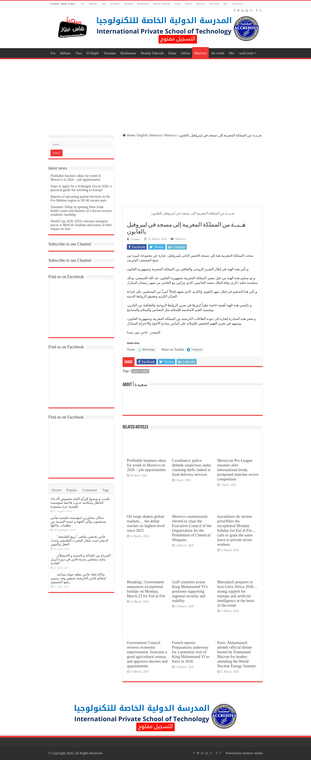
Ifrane (178, 3)
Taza (103, 3)
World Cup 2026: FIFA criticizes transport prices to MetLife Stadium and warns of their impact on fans (81, 225)
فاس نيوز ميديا (137, 332)
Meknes (93, 3)
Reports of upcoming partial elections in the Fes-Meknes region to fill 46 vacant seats (80, 198)
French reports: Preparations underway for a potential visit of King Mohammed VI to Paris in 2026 (190, 651)
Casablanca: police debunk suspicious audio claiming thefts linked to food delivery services (191, 467)
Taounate (128, 3)
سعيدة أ (135, 239)
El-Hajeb (114, 3)
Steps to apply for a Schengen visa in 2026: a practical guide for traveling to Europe (81, 188)
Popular (71, 490)
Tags (105, 490)
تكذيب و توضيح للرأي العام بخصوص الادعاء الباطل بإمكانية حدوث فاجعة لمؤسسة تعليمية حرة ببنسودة (80, 502)
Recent (56, 490)
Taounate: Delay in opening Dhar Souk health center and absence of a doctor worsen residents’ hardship (80, 210)
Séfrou (188, 3)
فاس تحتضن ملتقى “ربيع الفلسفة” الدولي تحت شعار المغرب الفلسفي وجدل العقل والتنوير (79, 540)
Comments (89, 490)
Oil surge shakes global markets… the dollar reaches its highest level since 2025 (146, 523)
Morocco (200, 3)
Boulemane (143, 3)
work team (237, 3)
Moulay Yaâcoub (161, 3)
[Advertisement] (155, 94)
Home (129, 135)
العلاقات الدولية (140, 371)
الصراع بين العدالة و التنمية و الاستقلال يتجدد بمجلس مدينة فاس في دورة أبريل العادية (80, 559)
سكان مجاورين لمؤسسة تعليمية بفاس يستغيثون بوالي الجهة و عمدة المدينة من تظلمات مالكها (78, 521)
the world (214, 3)
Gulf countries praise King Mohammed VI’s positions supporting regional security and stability (190, 591)
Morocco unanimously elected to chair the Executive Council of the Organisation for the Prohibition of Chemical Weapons (192, 528)
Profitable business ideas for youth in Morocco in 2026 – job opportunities (146, 465)
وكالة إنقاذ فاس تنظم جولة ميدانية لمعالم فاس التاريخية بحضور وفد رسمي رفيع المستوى (78, 578)
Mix (225, 3)
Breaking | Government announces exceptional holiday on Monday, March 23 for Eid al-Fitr (146, 589)
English (142, 135)
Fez (83, 3)
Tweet (131, 349)
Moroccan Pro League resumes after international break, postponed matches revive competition (237, 469)
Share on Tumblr (172, 349)
